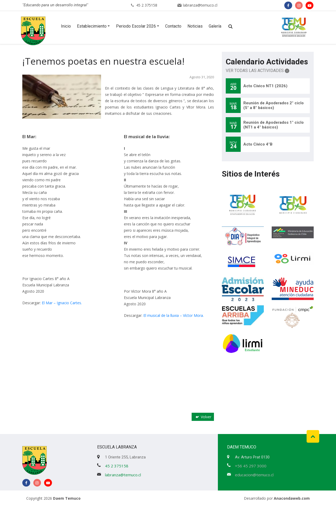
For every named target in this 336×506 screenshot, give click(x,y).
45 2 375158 (146, 5)
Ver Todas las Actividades (257, 70)
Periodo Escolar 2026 (136, 26)
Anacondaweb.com (292, 498)
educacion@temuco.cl (254, 474)
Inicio (66, 26)
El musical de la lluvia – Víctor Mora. (173, 315)
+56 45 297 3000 (250, 465)
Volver (203, 416)
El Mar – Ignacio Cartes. (62, 302)
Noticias (195, 26)
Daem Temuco (67, 498)
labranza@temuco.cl (200, 5)
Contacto (173, 26)
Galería (215, 26)
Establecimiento (92, 26)
